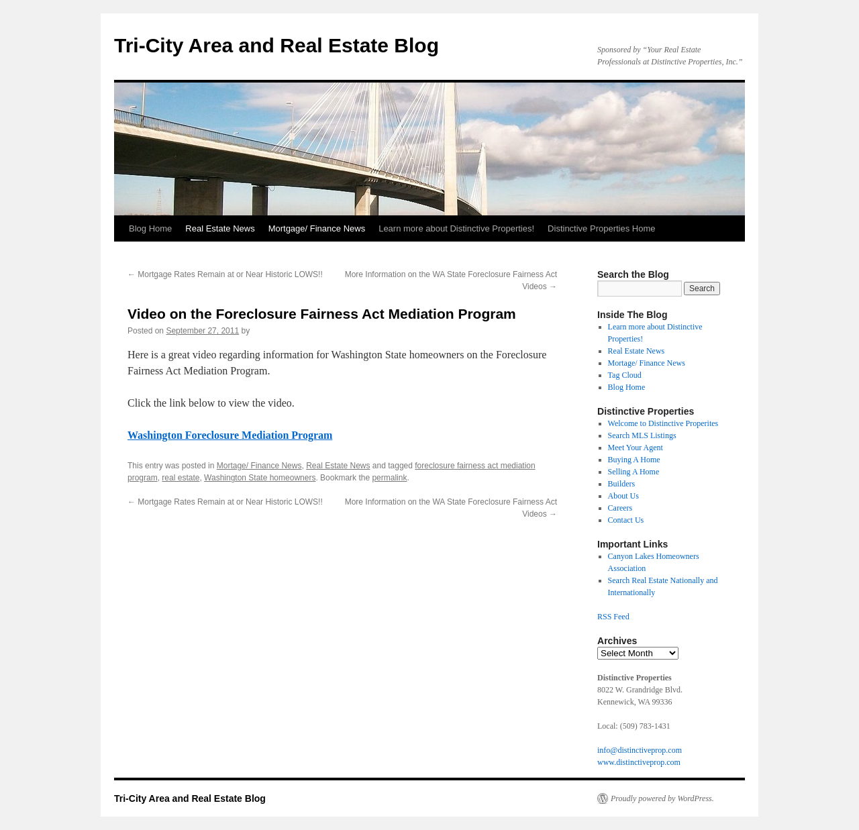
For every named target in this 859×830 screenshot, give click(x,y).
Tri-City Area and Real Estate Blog (276, 45)
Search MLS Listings (642, 435)
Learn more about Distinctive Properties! (456, 228)
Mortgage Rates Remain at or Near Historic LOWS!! (225, 274)
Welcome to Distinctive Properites (663, 423)
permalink (389, 477)
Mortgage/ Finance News (317, 228)
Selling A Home (634, 471)
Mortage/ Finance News (259, 465)
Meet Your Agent (635, 447)
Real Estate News (219, 228)
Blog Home (150, 228)
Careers (620, 508)
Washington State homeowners (259, 477)
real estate (180, 477)
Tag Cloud (625, 375)
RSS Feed (613, 616)
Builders (622, 483)
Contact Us (626, 520)
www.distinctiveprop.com (638, 762)
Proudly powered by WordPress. (662, 798)
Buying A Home (634, 459)
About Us (623, 496)
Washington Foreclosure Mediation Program (230, 435)
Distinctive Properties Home (601, 228)
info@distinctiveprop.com (639, 750)
